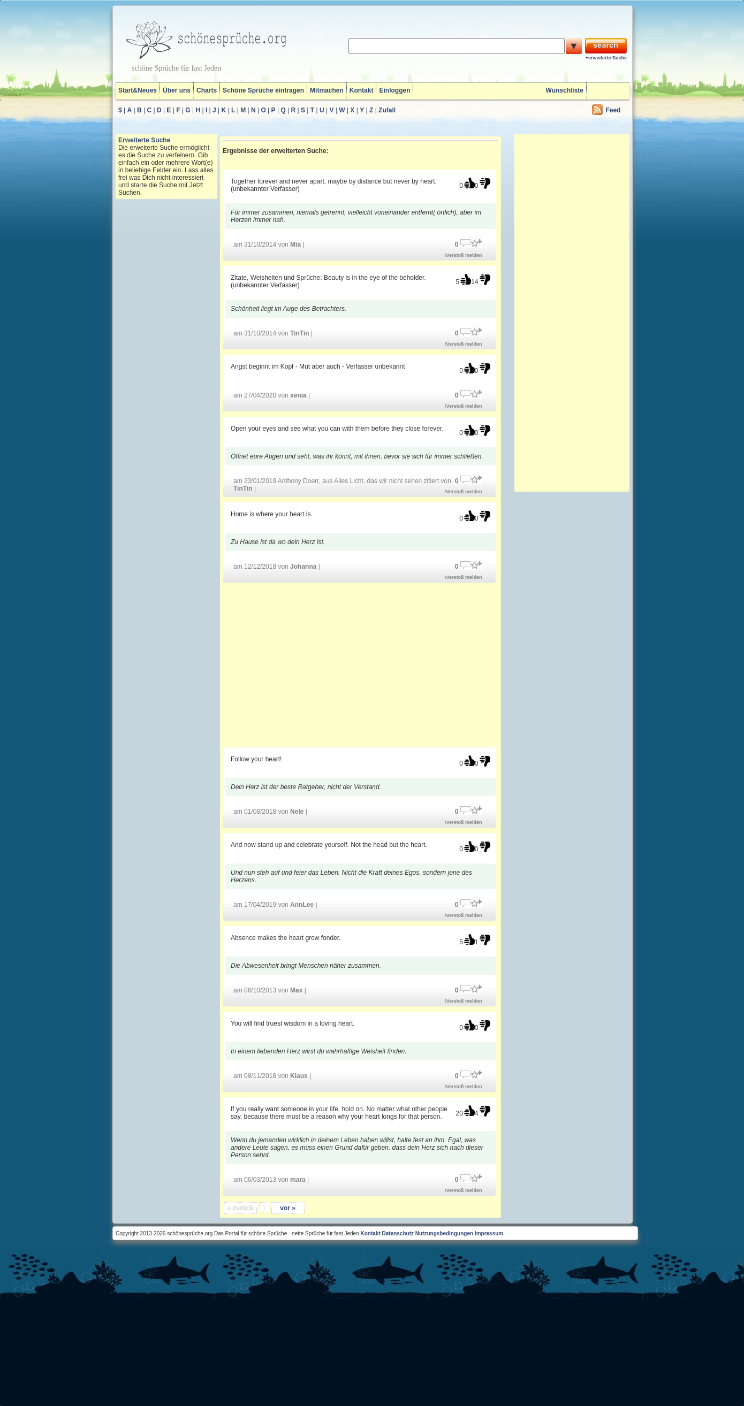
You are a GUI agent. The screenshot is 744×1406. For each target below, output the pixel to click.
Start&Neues (137, 90)
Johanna (303, 566)
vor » (287, 1208)
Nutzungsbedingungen (444, 1233)
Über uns (177, 90)
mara (298, 1179)
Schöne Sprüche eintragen (263, 90)
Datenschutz (398, 1233)
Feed (612, 110)
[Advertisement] (361, 664)
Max (296, 990)
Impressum (489, 1233)
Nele (296, 811)
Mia (295, 244)
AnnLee (302, 904)
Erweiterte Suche (144, 140)
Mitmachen (327, 90)
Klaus (299, 1076)
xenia (298, 395)
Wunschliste (564, 90)
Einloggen (394, 90)
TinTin (299, 333)
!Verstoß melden (463, 255)
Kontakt (362, 90)
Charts (206, 90)
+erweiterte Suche (606, 57)
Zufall (387, 110)
